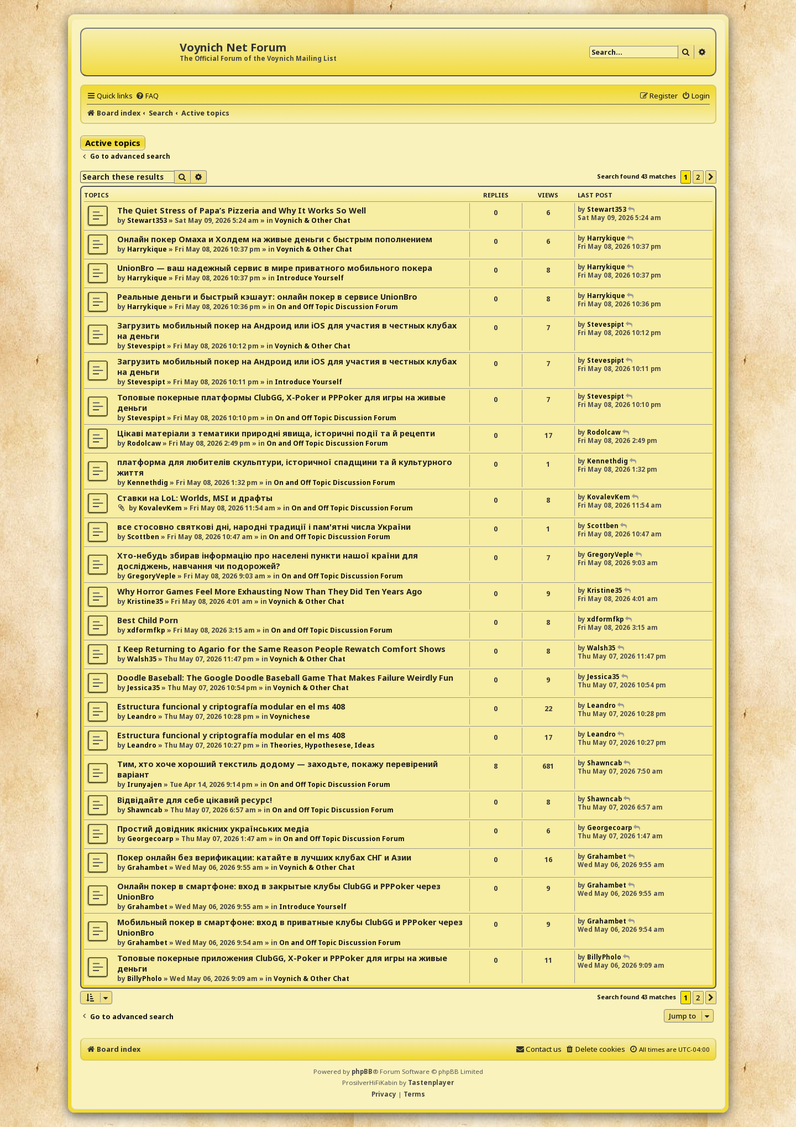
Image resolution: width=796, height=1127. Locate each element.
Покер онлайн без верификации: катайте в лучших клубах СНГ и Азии (264, 857)
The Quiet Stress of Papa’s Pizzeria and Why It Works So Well (241, 210)
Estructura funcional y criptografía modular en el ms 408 (231, 706)
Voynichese (290, 716)
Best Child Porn (147, 620)
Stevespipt (146, 346)
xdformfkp (146, 630)
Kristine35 (145, 601)
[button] (710, 177)
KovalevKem (160, 508)
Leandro (141, 716)
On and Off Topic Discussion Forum (337, 306)
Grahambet (147, 867)
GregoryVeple (151, 576)
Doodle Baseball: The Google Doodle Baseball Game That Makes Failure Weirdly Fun (285, 677)
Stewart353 (147, 220)
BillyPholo (144, 978)
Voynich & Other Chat (312, 220)
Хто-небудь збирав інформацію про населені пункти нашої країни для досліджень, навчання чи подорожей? (267, 560)
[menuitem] (147, 95)
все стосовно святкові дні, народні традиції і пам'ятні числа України (264, 526)
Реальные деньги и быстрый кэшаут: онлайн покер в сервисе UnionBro (267, 296)
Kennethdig (147, 482)
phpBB (362, 1071)
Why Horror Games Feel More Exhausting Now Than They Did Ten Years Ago (269, 591)
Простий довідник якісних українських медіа (213, 828)
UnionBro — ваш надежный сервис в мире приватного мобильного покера (274, 268)
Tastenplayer (431, 1082)
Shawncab (604, 763)
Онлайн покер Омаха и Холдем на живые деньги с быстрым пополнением (274, 239)
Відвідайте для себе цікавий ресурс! (194, 800)
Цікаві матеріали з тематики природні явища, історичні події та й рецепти (276, 433)
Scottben (143, 536)
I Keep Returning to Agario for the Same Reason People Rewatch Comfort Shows (281, 649)
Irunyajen (144, 784)
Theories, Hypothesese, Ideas (322, 745)
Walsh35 (141, 659)
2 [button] (698, 177)
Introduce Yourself (310, 278)
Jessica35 (143, 687)
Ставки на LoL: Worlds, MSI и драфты (195, 498)
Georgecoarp (150, 838)
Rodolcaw (144, 443)
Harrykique (147, 249)
